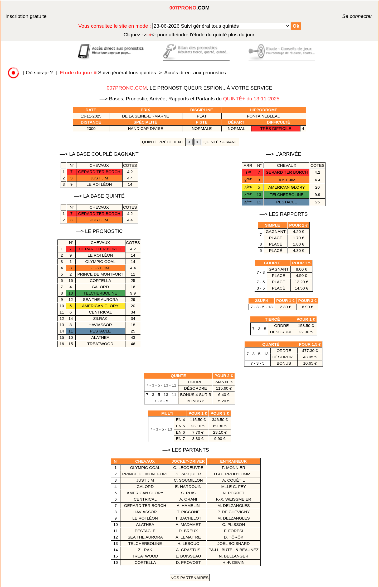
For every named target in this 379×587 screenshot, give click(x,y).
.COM (189, 8)
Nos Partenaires (190, 577)
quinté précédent (162, 142)
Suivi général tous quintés (109, 72)
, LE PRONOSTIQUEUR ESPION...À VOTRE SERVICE (190, 88)
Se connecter (349, 16)
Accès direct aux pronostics (195, 72)
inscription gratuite (26, 16)
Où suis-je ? (39, 72)
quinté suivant (220, 142)
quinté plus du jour (190, 34)
